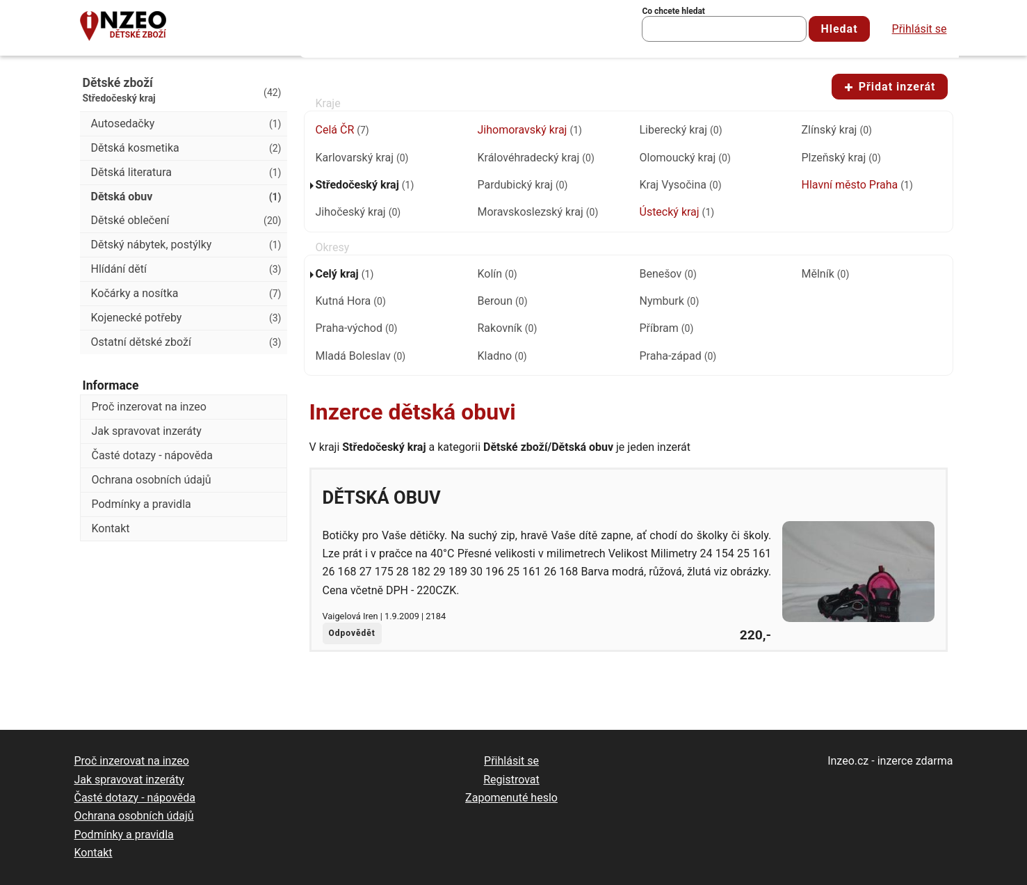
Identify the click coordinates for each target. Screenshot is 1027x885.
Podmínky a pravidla (141, 504)
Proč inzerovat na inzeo (149, 406)
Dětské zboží (138, 35)
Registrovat (511, 779)
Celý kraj (345, 273)
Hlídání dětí (186, 269)
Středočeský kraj (365, 184)
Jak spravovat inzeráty (147, 431)
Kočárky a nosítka (186, 294)
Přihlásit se (919, 28)
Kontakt (111, 528)
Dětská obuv (382, 497)
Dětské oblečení (186, 221)
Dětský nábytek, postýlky (186, 245)
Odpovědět (352, 633)
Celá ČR (342, 129)
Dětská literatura (186, 173)
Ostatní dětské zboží (186, 342)
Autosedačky (186, 124)
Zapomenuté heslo (511, 797)
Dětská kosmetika (186, 148)
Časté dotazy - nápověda (152, 455)
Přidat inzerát (889, 86)
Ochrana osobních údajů (151, 479)
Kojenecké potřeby (186, 318)
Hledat (838, 28)
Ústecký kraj (677, 211)
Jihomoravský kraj (530, 129)
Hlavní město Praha (857, 184)
